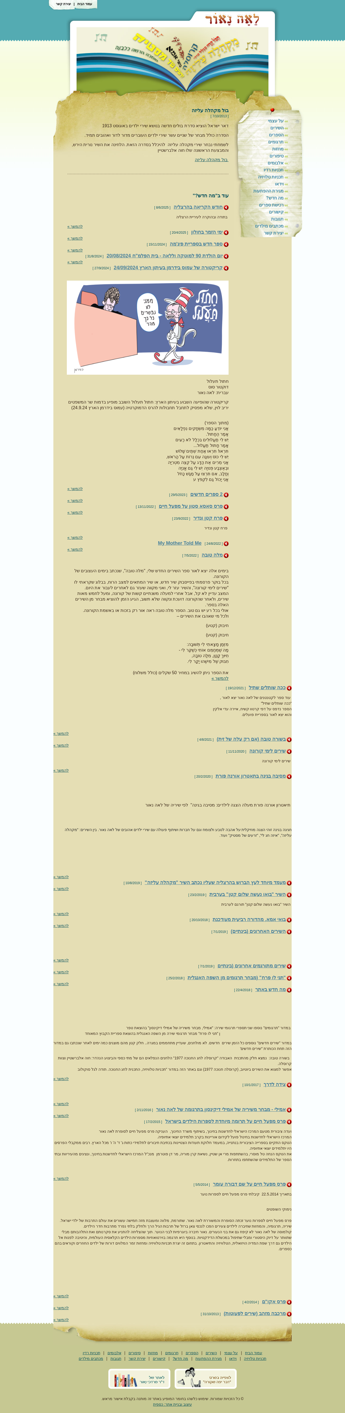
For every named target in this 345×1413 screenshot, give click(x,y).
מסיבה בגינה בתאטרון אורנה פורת (251, 776)
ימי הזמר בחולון (207, 232)
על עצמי (276, 121)
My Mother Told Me (180, 543)
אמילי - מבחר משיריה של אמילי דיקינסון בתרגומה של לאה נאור (221, 1109)
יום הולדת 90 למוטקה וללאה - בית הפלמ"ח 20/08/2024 (164, 256)
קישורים (276, 212)
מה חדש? (275, 198)
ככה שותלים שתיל (267, 687)
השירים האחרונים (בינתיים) (258, 931)
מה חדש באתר (270, 989)
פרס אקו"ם (274, 1301)
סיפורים (277, 156)
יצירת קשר (63, 4)
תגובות (277, 219)
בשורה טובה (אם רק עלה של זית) (251, 739)
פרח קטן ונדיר (208, 518)
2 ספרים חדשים (206, 494)
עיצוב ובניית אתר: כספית (172, 1404)
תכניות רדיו (274, 170)
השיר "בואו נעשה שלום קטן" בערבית (247, 894)
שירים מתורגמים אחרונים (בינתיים (252, 966)
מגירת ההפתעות (268, 191)
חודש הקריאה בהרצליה (198, 207)
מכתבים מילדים (269, 226)
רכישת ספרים (271, 205)
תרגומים (276, 142)
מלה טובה (212, 555)
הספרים (276, 135)
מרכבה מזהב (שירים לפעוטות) (255, 1313)
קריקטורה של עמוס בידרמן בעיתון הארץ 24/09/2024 (168, 267)
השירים (277, 128)
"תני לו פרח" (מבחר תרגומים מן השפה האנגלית (237, 977)
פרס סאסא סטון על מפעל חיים (191, 506)
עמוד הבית (84, 4)
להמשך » (75, 226)
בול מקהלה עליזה (212, 159)
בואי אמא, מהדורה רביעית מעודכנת (249, 919)
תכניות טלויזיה (271, 177)
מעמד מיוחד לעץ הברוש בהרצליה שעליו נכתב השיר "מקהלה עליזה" (215, 882)
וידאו (279, 184)
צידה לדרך (275, 1084)
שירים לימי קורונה (267, 751)
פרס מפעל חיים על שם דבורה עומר (249, 1184)
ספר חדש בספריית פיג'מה (196, 244)
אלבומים (276, 163)
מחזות (278, 149)
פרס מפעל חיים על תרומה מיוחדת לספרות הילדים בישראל (225, 1121)
